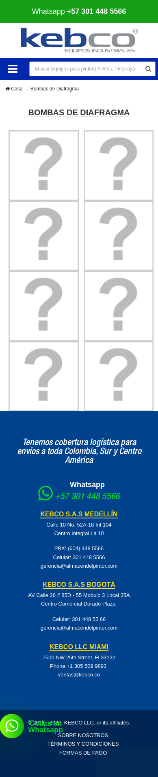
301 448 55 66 (89, 619)
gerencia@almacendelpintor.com (79, 566)
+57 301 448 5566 (87, 497)
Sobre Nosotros (83, 735)
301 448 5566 (89, 557)
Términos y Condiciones (83, 744)
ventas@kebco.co (79, 675)
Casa (13, 89)
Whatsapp (79, 11)
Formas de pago (83, 753)
